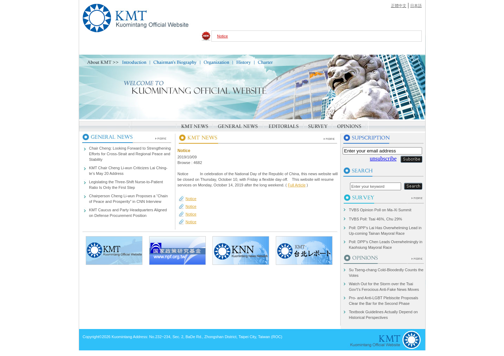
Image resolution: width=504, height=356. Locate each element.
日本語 (416, 6)
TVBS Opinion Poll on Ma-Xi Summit (380, 210)
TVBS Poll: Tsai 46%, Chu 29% (375, 219)
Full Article (297, 185)
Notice (222, 36)
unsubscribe (383, 159)
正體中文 (398, 6)
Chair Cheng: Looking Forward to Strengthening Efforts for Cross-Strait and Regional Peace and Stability (130, 154)
